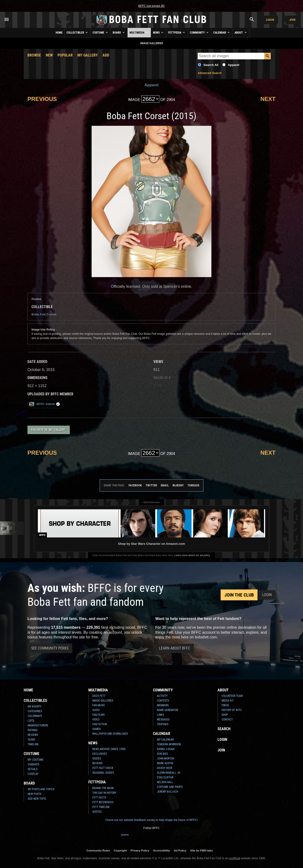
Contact (227, 719)
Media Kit (228, 700)
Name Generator (167, 710)
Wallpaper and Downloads (110, 733)
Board (119, 32)
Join (292, 20)
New (49, 55)
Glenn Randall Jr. (169, 772)
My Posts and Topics (41, 789)
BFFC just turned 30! (151, 6)
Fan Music (98, 705)
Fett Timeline (101, 807)
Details (32, 769)
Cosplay (33, 774)
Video (95, 719)
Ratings (32, 730)
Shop (225, 714)
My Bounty (34, 706)
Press (225, 705)
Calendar (222, 32)
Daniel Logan (165, 749)
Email (165, 485)
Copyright (120, 850)
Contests (163, 700)
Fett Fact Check (102, 768)
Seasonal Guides (103, 772)
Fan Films (98, 714)
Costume (101, 32)
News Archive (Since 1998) (109, 749)
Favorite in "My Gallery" (48, 430)
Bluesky (178, 485)
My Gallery (87, 55)
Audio (96, 710)
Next (268, 99)
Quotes (97, 811)
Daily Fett (98, 696)
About (241, 32)
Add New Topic (37, 798)
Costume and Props (170, 787)
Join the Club (239, 595)
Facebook (135, 485)
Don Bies (162, 753)
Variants (33, 764)
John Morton (165, 758)
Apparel (233, 65)
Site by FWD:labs (201, 850)
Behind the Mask (103, 788)
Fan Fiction (99, 724)
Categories (35, 711)
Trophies (162, 724)
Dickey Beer (164, 768)
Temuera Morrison (169, 744)
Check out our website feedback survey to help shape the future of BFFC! (151, 820)
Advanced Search (210, 73)
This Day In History (104, 792)
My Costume (35, 759)
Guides (96, 758)
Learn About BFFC (174, 648)
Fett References (102, 802)
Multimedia (139, 32)
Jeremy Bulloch (167, 791)
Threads (193, 485)
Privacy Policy (140, 850)
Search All (210, 65)
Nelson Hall (165, 782)
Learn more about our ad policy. (192, 555)
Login (270, 20)
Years (31, 739)
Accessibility (161, 850)
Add (105, 55)
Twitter (151, 485)
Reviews (33, 735)
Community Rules (98, 850)
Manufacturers (38, 725)
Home (59, 32)
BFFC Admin (44, 404)
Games (96, 729)
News (158, 32)
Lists (31, 720)
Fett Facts (99, 797)
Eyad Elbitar (165, 777)
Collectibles (78, 32)
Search (224, 729)
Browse (34, 55)
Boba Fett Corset (43, 314)
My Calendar (165, 739)
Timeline (33, 744)
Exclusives (99, 753)
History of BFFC (232, 710)
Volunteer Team (232, 696)
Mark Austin (165, 763)
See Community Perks (49, 648)
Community (199, 32)
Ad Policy (180, 850)
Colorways (35, 716)
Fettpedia (177, 32)
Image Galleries (102, 700)
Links (160, 714)
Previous (42, 99)
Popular (65, 55)
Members (163, 705)
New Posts (34, 794)
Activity (162, 696)
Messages (163, 719)
